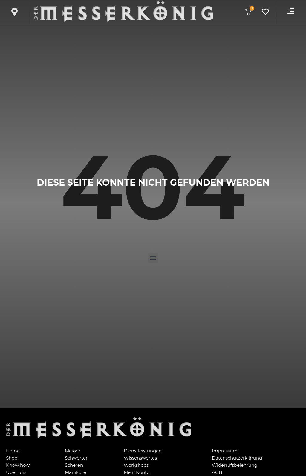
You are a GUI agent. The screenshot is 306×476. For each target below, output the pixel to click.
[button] (153, 258)
